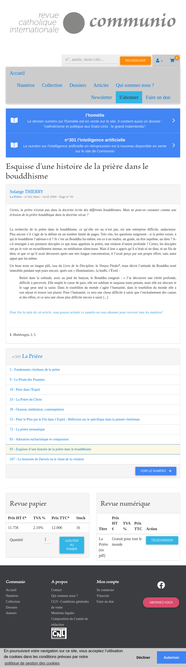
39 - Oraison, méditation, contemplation (37, 409)
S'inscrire (103, 596)
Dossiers (78, 85)
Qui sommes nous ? (135, 85)
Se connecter (105, 590)
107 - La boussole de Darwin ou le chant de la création (47, 459)
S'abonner (129, 97)
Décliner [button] (143, 657)
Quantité (16, 540)
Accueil (17, 73)
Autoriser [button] (171, 657)
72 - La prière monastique (27, 429)
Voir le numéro (157, 471)
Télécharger (162, 540)
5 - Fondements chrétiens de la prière (35, 369)
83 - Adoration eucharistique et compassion (39, 439)
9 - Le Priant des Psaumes (27, 379)
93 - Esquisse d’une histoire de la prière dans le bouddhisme (50, 449)
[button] (159, 61)
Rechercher (135, 60)
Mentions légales (62, 613)
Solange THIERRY (26, 191)
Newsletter (101, 97)
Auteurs (11, 613)
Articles (101, 85)
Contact (56, 590)
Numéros (26, 85)
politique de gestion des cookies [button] (32, 663)
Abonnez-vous (161, 602)
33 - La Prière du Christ (26, 399)
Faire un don (158, 97)
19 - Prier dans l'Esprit (25, 389)
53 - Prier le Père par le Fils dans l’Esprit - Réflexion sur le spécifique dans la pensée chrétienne (75, 419)
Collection (52, 85)
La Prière (16, 196)
